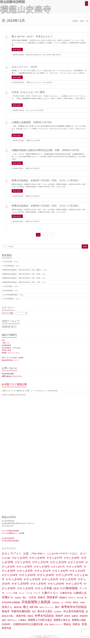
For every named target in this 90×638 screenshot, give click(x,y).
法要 (28, 140)
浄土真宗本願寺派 (8, 538)
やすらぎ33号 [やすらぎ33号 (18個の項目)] (76, 562)
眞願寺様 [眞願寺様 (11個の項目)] (21, 615)
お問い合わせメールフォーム (12, 376)
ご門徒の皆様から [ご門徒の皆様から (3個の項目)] (37, 554)
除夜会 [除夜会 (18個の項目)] (76, 624)
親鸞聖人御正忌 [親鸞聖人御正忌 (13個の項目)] (62, 620)
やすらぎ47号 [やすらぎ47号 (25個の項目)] (64, 575)
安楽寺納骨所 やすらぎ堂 (11, 348)
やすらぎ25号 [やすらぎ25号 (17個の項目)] (20, 557)
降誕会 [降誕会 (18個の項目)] (67, 624)
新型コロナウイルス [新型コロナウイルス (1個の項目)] (46, 607)
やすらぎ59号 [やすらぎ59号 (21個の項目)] (25, 588)
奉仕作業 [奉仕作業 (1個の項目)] (80, 598)
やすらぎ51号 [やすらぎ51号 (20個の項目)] (50, 579)
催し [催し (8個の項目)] (25, 597)
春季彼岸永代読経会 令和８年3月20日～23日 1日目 (22, 282)
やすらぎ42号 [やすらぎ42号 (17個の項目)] (60, 570)
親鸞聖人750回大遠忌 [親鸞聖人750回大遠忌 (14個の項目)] (40, 620)
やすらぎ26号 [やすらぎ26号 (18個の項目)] (37, 557)
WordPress (38, 637)
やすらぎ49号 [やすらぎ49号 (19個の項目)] (14, 579)
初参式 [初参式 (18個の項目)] (41, 597)
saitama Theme (45, 637)
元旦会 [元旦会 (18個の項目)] (32, 597)
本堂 (3, 340)
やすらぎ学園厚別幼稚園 (10, 531)
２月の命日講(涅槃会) (10, 295)
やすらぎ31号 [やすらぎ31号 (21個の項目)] (40, 562)
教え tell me (57, 55)
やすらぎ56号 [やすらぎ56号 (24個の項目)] (56, 583)
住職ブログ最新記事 (15, 384)
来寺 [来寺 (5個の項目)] (34, 611)
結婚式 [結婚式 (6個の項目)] (75, 616)
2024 (82, 21)
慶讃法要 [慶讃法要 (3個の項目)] (18, 607)
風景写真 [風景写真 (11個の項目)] (6, 628)
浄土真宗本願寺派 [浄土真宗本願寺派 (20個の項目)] (73, 611)
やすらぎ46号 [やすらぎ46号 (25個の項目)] (45, 575)
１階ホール (5, 343)
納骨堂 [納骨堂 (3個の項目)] (67, 616)
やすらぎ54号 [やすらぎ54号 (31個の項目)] (20, 583)
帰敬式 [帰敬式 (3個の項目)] (75, 602)
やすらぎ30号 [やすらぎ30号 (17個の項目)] (23, 562)
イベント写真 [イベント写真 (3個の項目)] (11, 593)
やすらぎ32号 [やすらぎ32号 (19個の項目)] (58, 562)
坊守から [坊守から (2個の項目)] (72, 598)
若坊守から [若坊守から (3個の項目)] (12, 620)
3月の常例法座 (8, 290)
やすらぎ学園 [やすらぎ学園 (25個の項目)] (43, 588)
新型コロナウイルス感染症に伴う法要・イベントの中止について (25, 391)
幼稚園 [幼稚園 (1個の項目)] (82, 602)
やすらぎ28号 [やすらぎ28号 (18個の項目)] (72, 557)
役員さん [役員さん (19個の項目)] (7, 606)
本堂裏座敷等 (6, 345)
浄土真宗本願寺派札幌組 (10, 541)
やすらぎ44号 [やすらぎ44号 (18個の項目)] (10, 575)
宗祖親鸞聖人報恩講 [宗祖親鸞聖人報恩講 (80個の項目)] (35, 602)
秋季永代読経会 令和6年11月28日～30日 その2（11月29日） (46, 205)
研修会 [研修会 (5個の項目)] (30, 616)
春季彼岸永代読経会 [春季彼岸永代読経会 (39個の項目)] (74, 606)
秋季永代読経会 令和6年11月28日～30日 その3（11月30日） (46, 180)
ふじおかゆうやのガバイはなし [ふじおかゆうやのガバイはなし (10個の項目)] (62, 553)
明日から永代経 (8, 395)
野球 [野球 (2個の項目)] (46, 624)
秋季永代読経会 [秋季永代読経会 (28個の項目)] (44, 615)
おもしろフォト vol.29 (24, 66)
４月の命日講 (8, 261)
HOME (75, 21)
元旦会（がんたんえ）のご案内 (28, 92)
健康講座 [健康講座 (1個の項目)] (18, 598)
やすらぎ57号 (47, 55)
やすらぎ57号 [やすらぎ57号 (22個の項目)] (74, 583)
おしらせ (30, 110)
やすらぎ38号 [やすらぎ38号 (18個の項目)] (74, 566)
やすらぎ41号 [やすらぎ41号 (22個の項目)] (42, 570)
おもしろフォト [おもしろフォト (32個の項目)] (12, 553)
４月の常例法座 (8, 266)
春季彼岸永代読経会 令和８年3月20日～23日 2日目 (22, 278)
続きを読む (17, 49)
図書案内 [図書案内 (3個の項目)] (63, 598)
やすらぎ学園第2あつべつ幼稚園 (13, 533)
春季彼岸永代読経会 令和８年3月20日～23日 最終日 (22, 270)
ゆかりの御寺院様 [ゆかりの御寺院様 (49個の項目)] (65, 588)
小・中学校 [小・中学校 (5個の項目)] (66, 602)
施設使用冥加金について (10, 360)
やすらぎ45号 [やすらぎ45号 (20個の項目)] (27, 575)
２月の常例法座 (8, 299)
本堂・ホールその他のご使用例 (12, 358)
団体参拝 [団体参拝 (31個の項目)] (52, 597)
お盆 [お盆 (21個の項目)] (26, 553)
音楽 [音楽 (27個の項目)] (84, 624)
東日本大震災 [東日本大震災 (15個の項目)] (44, 611)
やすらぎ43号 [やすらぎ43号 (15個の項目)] (77, 570)
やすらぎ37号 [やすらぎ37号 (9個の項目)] (58, 566)
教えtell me (30, 55)
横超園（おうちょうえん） (11, 353)
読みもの (38, 55)
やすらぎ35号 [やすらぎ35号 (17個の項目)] (24, 566)
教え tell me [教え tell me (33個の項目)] (30, 606)
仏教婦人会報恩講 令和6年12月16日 (32, 122)
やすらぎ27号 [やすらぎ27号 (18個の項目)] (54, 557)
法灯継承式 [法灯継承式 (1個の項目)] (58, 612)
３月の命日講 (8, 286)
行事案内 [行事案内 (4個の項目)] (22, 620)
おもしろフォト (36, 82)
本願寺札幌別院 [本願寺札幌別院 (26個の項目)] (20, 611)
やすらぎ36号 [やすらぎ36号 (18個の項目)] (42, 566)
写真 (28, 82)
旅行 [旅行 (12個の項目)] (57, 607)
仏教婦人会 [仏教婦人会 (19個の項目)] (80, 592)
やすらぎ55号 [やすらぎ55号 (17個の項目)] (38, 583)
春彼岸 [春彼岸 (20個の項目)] (6, 611)
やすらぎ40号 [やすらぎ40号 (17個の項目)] (25, 570)
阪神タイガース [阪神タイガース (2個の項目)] (56, 624)
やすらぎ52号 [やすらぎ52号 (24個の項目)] (68, 579)
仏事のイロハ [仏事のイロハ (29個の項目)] (50, 592)
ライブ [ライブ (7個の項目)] (37, 593)
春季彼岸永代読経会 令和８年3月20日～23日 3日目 (22, 274)
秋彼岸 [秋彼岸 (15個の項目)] (59, 615)
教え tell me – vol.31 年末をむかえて (32, 36)
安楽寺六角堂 (6, 350)
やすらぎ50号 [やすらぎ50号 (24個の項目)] (32, 579)
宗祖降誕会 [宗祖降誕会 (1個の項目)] (56, 602)
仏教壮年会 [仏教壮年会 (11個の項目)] (66, 593)
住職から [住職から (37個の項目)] (7, 597)
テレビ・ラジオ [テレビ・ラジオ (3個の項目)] (25, 593)
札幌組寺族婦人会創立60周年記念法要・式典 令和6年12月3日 (45, 150)
